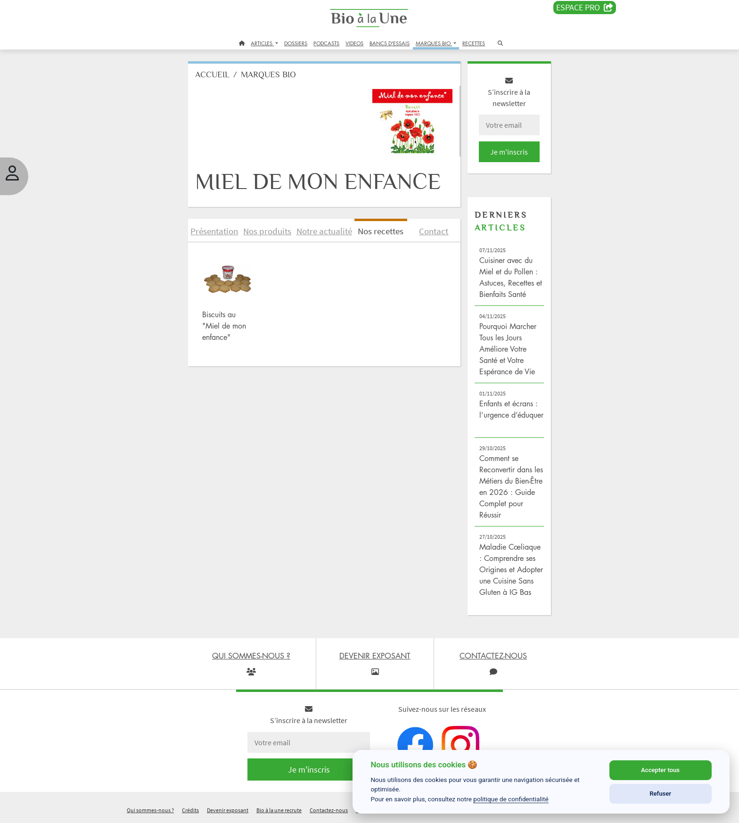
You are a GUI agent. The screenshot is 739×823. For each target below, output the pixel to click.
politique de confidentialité (511, 799)
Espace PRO (584, 7)
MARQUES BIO (434, 43)
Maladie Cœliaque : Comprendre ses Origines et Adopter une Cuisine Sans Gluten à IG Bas (511, 569)
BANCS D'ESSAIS (390, 43)
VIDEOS (354, 43)
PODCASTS (326, 43)
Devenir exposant (227, 810)
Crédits (190, 810)
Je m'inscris (509, 151)
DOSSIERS (295, 43)
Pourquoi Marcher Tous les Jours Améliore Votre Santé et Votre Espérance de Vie (507, 349)
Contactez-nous (329, 810)
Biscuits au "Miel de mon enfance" (224, 326)
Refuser (660, 793)
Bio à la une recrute (279, 810)
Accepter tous (660, 770)
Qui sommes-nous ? (150, 810)
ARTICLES (262, 43)
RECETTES (473, 43)
